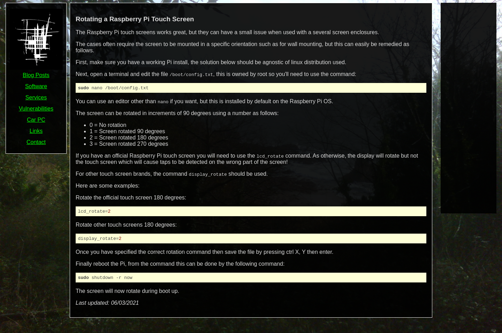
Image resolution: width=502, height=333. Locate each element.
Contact (36, 142)
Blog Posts (36, 75)
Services (36, 97)
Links (36, 131)
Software (36, 86)
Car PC (36, 120)
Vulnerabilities (36, 109)
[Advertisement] (468, 107)
